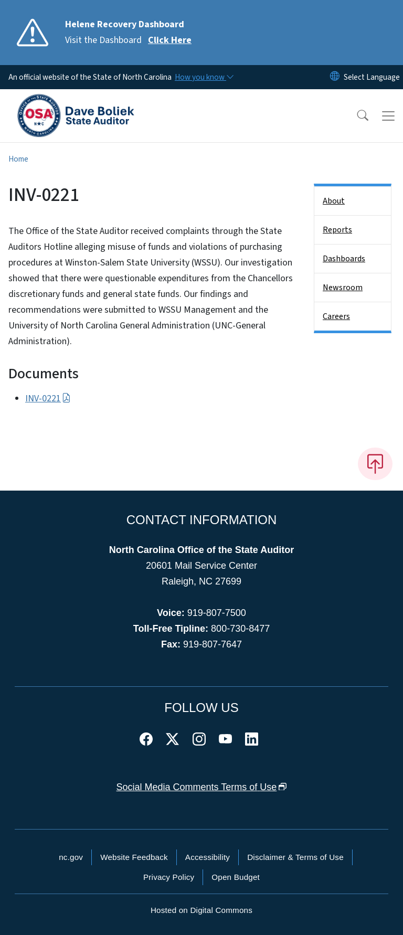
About (334, 201)
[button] (355, 116)
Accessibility (207, 857)
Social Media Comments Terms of (201, 787)
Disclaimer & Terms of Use (295, 857)
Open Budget (235, 877)
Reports (337, 230)
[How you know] (203, 77)
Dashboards (344, 258)
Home (18, 159)
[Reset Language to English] (335, 77)
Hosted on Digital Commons (201, 910)
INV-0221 (48, 398)
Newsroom (343, 287)
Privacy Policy (168, 877)
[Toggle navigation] (388, 116)
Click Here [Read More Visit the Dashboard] (170, 40)
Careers (336, 316)
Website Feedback (134, 857)
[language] (372, 77)
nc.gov (71, 857)
